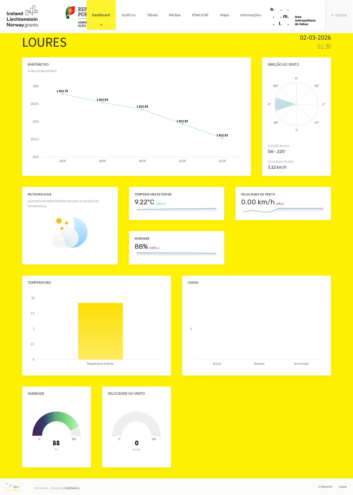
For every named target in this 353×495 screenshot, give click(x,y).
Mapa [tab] (224, 16)
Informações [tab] (249, 16)
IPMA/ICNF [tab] (200, 16)
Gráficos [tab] (129, 16)
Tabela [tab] (152, 16)
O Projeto (325, 487)
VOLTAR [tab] (339, 17)
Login (343, 487)
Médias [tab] (175, 16)
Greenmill (73, 488)
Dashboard (102, 16)
